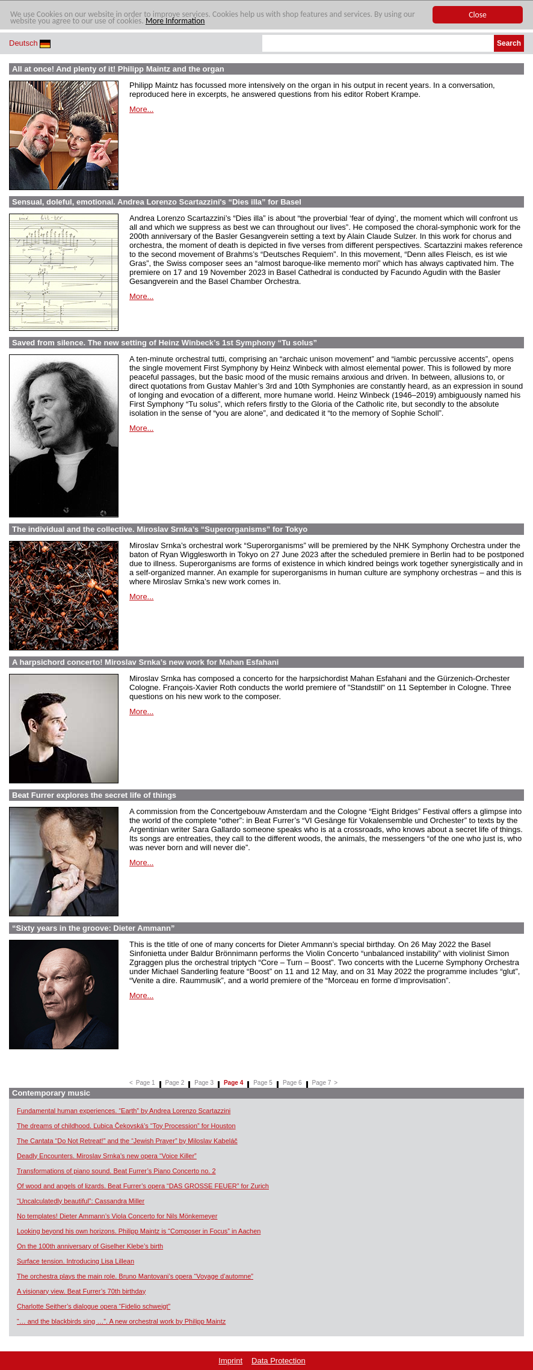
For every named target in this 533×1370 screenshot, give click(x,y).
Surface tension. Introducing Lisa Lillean (75, 1261)
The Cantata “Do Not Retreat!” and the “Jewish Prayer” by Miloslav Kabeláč (127, 1140)
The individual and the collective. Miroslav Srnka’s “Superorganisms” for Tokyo (159, 529)
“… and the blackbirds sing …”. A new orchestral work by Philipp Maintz (121, 1321)
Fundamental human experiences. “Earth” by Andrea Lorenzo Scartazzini (123, 1110)
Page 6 (292, 1082)
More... (141, 109)
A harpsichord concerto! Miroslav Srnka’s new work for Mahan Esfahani (145, 662)
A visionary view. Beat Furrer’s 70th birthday (81, 1291)
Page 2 (175, 1082)
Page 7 (321, 1082)
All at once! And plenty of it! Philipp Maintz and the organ (118, 68)
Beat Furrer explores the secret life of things (94, 795)
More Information (175, 21)
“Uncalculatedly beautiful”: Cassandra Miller (80, 1201)
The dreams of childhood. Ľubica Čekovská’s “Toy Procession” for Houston (126, 1125)
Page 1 (145, 1082)
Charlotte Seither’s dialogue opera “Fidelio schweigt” (93, 1306)
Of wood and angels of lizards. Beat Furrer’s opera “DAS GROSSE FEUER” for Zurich (143, 1185)
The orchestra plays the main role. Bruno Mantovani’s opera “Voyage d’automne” (135, 1276)
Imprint (230, 1360)
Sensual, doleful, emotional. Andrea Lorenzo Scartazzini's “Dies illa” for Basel (156, 201)
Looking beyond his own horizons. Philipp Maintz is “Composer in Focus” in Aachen (138, 1231)
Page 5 (263, 1082)
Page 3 (204, 1082)
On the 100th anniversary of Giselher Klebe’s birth (90, 1246)
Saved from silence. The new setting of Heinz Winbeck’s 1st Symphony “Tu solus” (164, 342)
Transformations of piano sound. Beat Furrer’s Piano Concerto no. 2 (116, 1170)
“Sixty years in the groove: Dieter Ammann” (93, 928)
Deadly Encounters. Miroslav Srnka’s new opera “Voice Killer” (107, 1155)
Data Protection (278, 1360)
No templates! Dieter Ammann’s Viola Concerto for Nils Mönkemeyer (117, 1216)
